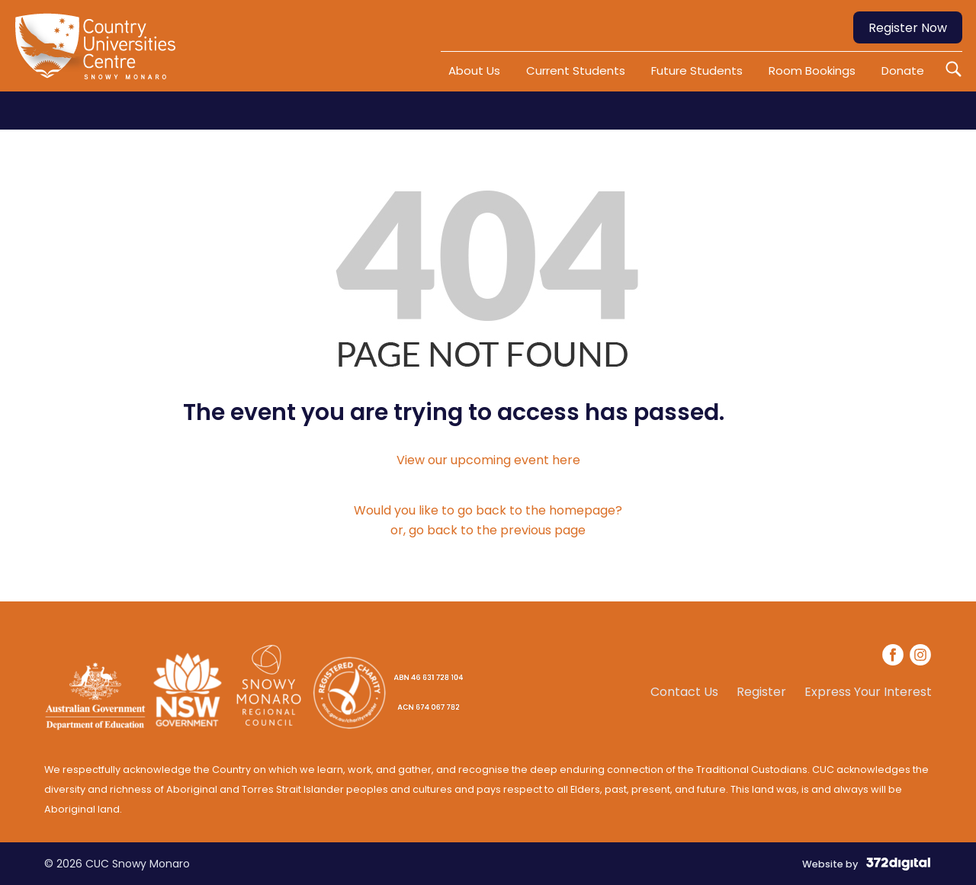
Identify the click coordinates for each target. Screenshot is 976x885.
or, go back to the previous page (488, 530)
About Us (474, 71)
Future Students (697, 71)
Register (761, 692)
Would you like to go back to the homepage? (488, 510)
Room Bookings (812, 71)
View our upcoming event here (488, 460)
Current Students (575, 71)
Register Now (907, 28)
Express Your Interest (868, 692)
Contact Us (684, 692)
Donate (902, 71)
